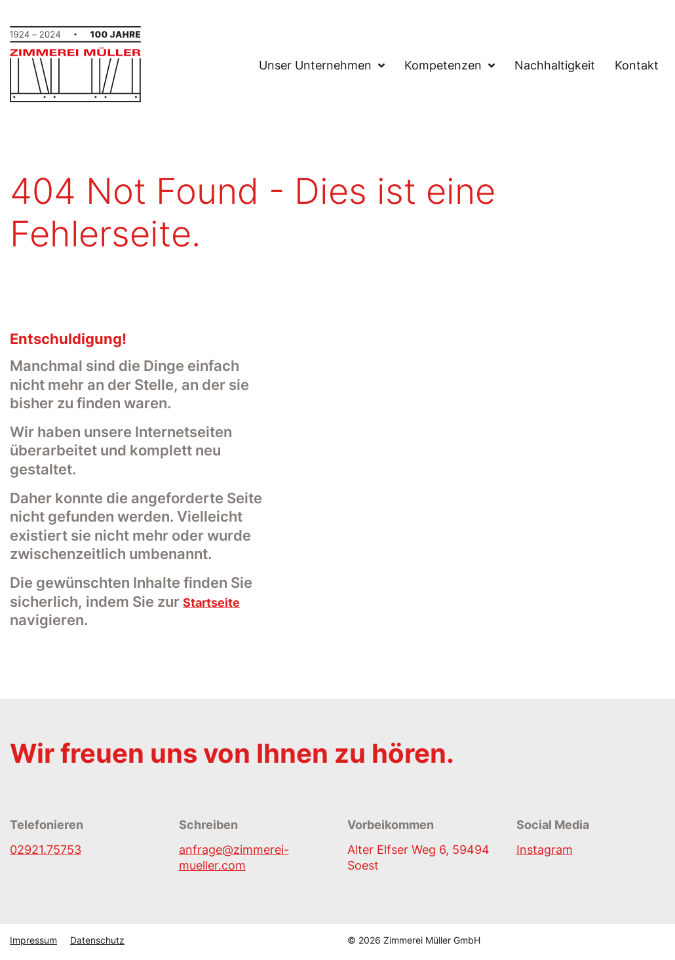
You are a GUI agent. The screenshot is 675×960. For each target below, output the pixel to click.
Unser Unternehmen (315, 66)
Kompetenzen (443, 66)
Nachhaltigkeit (554, 66)
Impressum (33, 940)
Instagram (544, 849)
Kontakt (637, 66)
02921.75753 (45, 849)
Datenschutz (97, 940)
